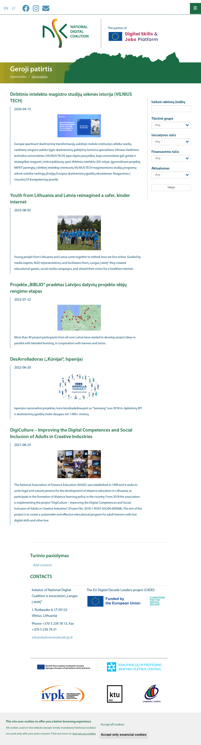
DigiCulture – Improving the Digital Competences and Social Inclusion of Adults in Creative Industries (71, 433)
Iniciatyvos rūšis (163, 135)
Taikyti (171, 187)
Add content (42, 565)
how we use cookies (84, 733)
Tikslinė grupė (162, 119)
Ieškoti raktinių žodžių (168, 102)
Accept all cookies (112, 724)
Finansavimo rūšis (165, 152)
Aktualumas (160, 168)
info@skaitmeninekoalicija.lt (52, 638)
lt (13, 8)
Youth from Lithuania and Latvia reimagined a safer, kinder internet (70, 199)
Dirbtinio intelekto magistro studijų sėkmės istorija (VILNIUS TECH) (71, 97)
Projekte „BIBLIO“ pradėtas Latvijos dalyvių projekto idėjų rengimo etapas (68, 288)
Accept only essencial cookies (124, 734)
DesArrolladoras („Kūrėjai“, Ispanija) (46, 359)
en (6, 8)
